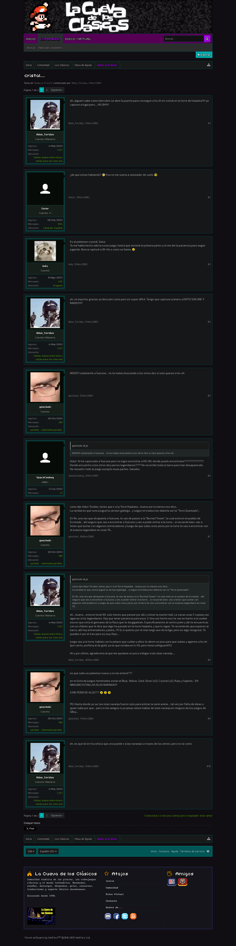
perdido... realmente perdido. (46, 429)
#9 (209, 718)
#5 (209, 395)
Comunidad (50, 38)
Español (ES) (47, 851)
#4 (209, 321)
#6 (209, 475)
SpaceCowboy (45, 477)
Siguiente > (57, 89)
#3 (209, 264)
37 (61, 492)
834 (60, 223)
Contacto (164, 851)
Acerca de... (114, 907)
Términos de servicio (192, 851)
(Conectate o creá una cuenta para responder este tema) (178, 815)
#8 (209, 659)
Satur (45, 208)
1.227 (59, 149)
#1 (209, 123)
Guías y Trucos (43, 83)
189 (60, 422)
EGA (30, 851)
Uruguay (57, 285)
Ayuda (174, 851)
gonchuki (45, 406)
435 (60, 281)
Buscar (31, 47)
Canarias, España (52, 227)
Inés (45, 266)
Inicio (31, 38)
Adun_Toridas (79, 83)
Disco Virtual (78, 38)
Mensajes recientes (50, 47)
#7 (209, 536)
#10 (209, 766)
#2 (209, 197)
